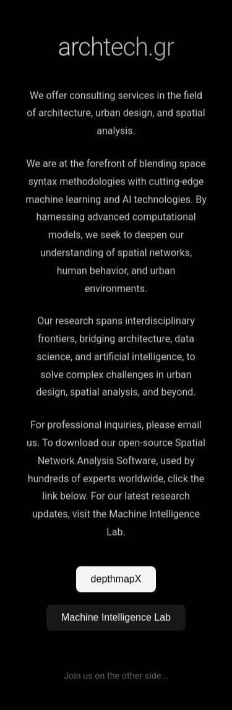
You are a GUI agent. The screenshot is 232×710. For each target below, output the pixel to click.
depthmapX (116, 579)
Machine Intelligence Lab (116, 617)
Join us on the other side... (116, 676)
